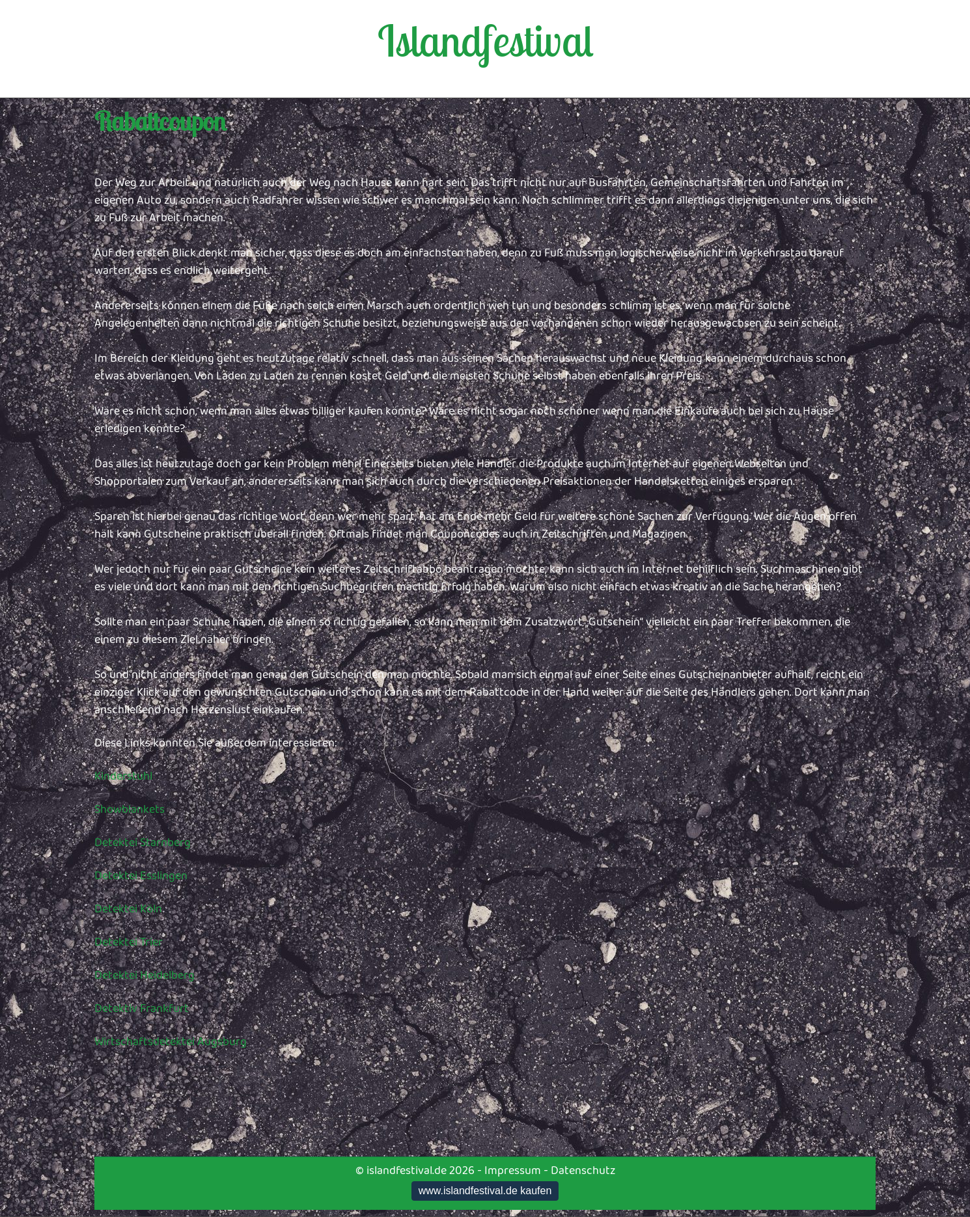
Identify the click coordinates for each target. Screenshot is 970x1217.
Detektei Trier (128, 942)
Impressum (512, 1171)
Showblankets (129, 809)
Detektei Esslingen (140, 876)
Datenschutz (583, 1171)
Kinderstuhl (123, 776)
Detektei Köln (128, 909)
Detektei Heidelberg (144, 975)
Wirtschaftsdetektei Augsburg (170, 1042)
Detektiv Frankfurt (141, 1009)
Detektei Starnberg (142, 843)
